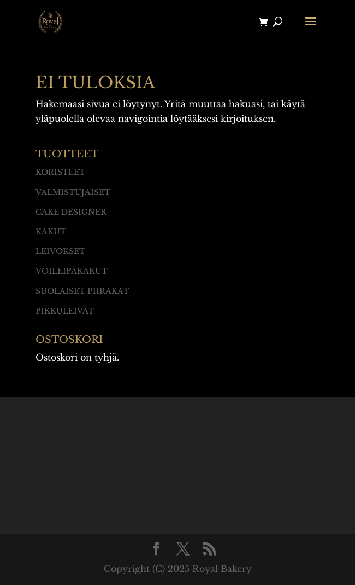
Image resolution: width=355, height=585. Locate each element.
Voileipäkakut (72, 271)
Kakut (51, 232)
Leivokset (60, 251)
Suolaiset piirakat (82, 291)
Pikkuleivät (65, 311)
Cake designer (71, 212)
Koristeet (60, 172)
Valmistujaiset (73, 192)
